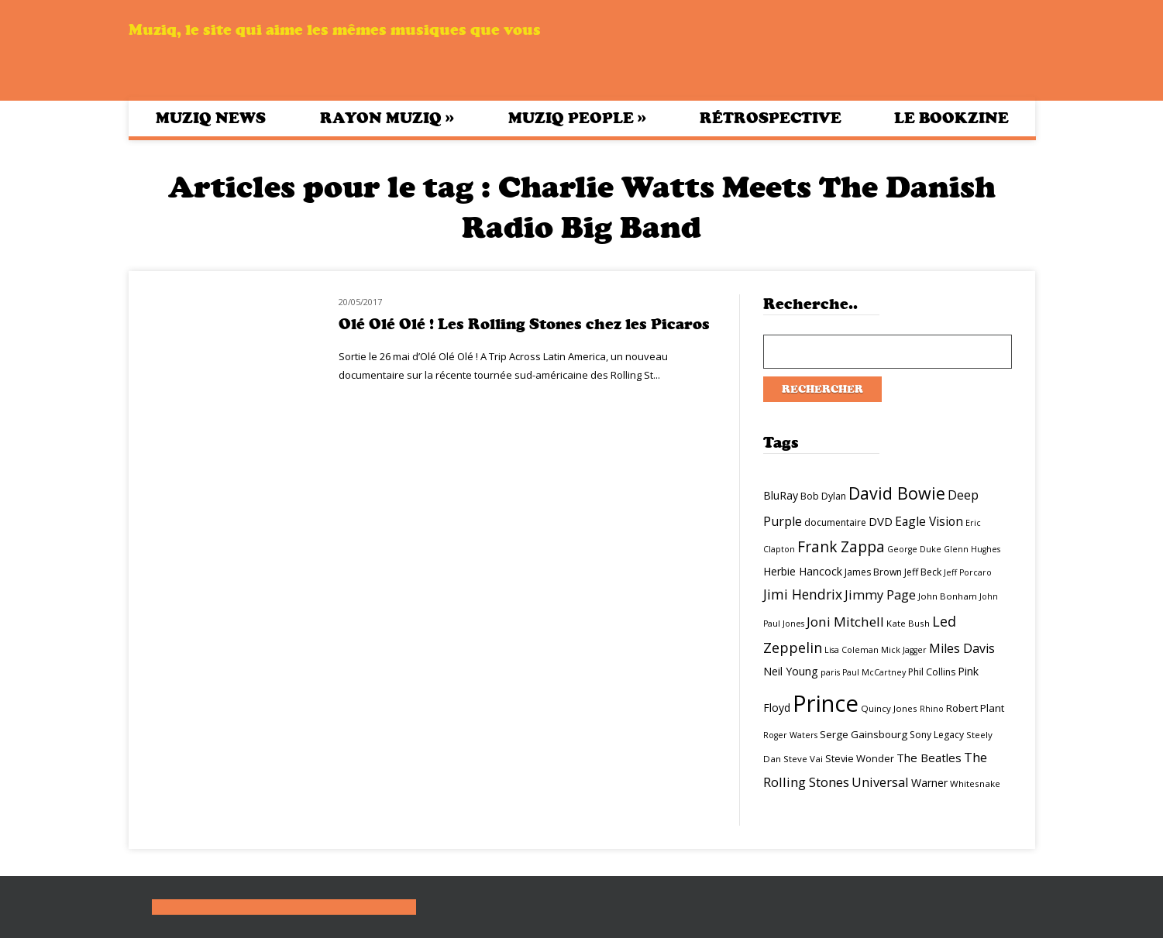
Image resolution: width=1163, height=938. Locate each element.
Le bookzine (951, 118)
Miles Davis (962, 648)
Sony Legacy (937, 734)
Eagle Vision (929, 521)
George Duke (914, 549)
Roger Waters (790, 735)
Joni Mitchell (845, 621)
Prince (825, 703)
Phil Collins (931, 672)
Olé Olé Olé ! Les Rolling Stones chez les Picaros (524, 324)
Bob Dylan (823, 496)
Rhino (932, 708)
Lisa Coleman (851, 649)
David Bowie (896, 493)
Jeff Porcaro (968, 572)
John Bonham (947, 596)
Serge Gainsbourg (863, 734)
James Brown (873, 572)
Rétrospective (770, 118)
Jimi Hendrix (802, 594)
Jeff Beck (922, 572)
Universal (880, 782)
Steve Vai (803, 758)
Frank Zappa (841, 547)
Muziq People (577, 117)
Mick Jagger (904, 649)
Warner (929, 782)
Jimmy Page (880, 594)
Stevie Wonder (859, 758)
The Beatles (929, 757)
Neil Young (790, 671)
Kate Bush (908, 623)
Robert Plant (975, 708)
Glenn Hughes (972, 549)
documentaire (835, 522)
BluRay (780, 495)
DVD (881, 521)
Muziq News (211, 118)
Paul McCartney (874, 672)
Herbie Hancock (802, 571)
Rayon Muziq (387, 117)
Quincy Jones (889, 708)
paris (830, 672)
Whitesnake (975, 783)
